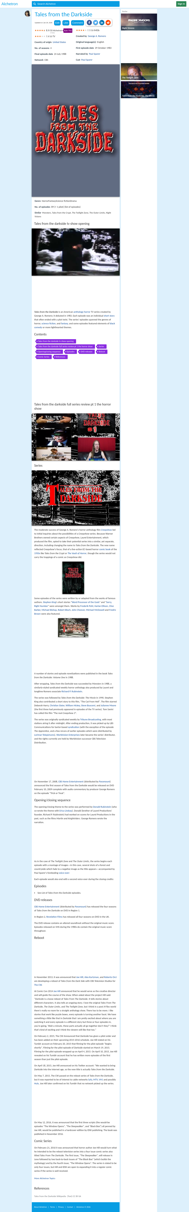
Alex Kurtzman (91, 977)
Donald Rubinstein (102, 806)
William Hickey (73, 705)
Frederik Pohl (86, 606)
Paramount (104, 781)
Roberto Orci (110, 977)
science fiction (49, 323)
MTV (95, 1079)
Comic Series (43, 356)
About (40, 1207)
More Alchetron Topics (44, 1178)
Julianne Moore (108, 705)
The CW (38, 984)
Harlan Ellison (101, 606)
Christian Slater (57, 705)
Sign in (181, 4)
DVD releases (86, 351)
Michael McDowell (95, 609)
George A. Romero (97, 36)
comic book (105, 549)
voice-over (64, 872)
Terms (52, 1207)
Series (101, 346)
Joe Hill (79, 977)
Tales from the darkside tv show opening (56, 341)
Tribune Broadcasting (90, 719)
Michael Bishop (49, 609)
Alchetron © (83, 1207)
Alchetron (9, 4)
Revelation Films (54, 916)
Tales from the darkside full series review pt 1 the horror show (65, 346)
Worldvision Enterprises (68, 734)
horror (87, 311)
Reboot (102, 351)
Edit (57, 22)
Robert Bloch (64, 609)
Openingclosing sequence (49, 351)
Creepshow (106, 529)
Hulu (36, 1083)
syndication (73, 727)
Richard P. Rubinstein (71, 691)
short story (109, 315)
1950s (37, 553)
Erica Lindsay (65, 810)
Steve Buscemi (88, 705)
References (60, 356)
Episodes (70, 351)
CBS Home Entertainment (70, 781)
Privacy (61, 1207)
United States (59, 42)
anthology (78, 311)
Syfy (90, 1079)
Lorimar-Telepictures (44, 734)
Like (66, 22)
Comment (77, 22)
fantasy (64, 323)
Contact (70, 1207)
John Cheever (78, 609)
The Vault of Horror (77, 553)
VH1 (101, 1079)
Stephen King (49, 602)
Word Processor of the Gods (85, 602)
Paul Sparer (94, 53)
